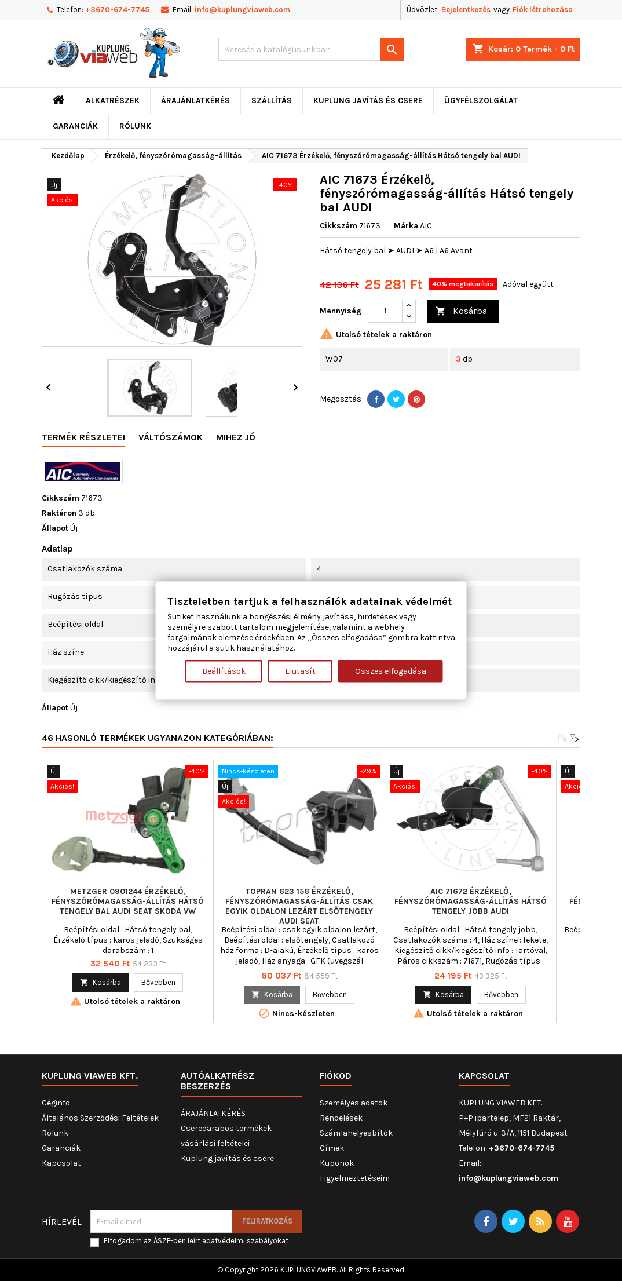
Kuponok (337, 1163)
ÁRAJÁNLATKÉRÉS (195, 100)
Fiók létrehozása (543, 9)
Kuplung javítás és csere (368, 100)
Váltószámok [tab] (170, 437)
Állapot (55, 528)
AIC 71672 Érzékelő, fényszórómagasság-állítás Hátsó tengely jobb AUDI (470, 901)
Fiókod (336, 1075)
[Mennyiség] (385, 311)
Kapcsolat (61, 1163)
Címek (332, 1148)
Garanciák (75, 126)
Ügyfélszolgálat (481, 100)
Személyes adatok (353, 1103)
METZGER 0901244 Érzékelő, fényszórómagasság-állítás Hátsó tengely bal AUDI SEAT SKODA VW (128, 901)
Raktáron (59, 513)
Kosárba (461, 311)
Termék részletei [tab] (83, 437)
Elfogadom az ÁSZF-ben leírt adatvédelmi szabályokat (196, 1240)
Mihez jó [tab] (235, 437)
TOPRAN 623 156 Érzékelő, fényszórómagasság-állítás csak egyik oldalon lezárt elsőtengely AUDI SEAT (299, 906)
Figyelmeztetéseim (355, 1178)
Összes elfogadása (390, 671)
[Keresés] (311, 49)
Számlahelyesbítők (356, 1133)
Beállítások (224, 671)
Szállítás (271, 100)
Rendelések (341, 1118)
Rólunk (135, 126)
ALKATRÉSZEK (113, 100)
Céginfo (56, 1103)
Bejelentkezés (466, 9)
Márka (406, 226)
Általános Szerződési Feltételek (100, 1118)
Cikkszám (338, 226)
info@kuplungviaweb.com (242, 9)
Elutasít (300, 671)
